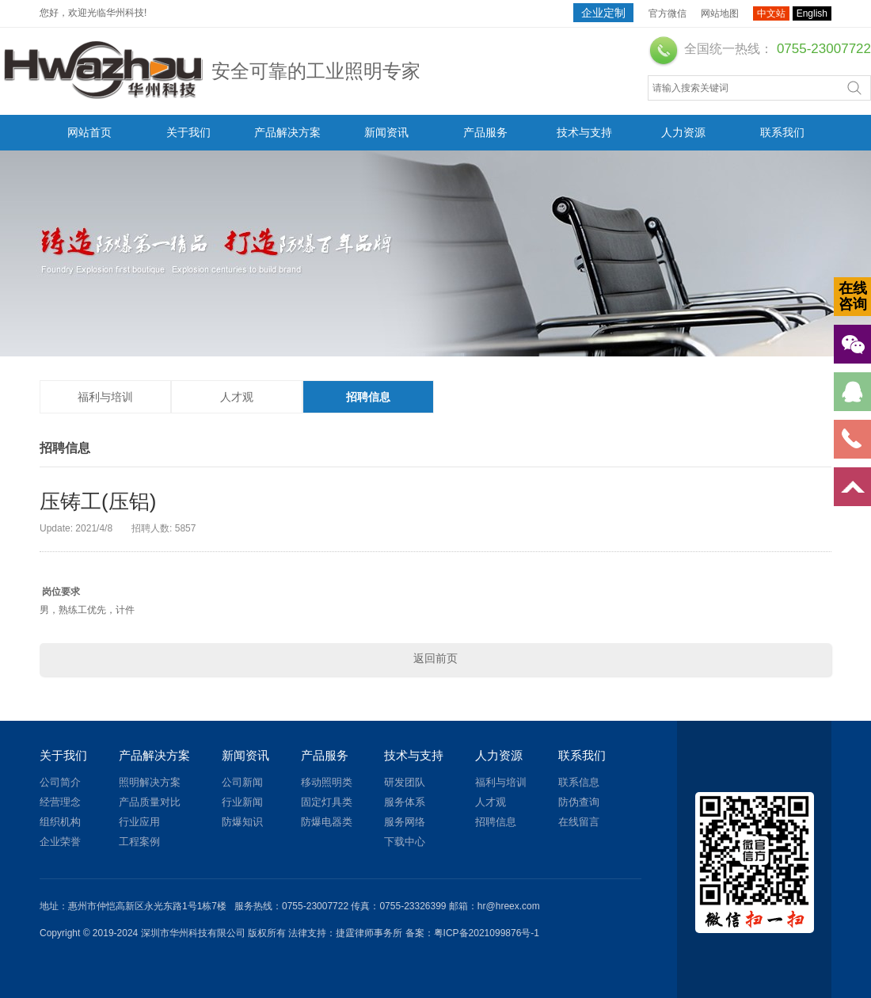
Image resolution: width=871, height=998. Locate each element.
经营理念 (60, 802)
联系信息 (578, 782)
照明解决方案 (150, 782)
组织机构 (60, 822)
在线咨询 (853, 296)
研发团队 (404, 782)
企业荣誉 (60, 842)
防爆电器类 (326, 822)
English (812, 13)
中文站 (771, 13)
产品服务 (485, 132)
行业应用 (139, 822)
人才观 (236, 396)
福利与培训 (105, 396)
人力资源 (683, 132)
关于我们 (188, 132)
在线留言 (578, 822)
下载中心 (404, 842)
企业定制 (603, 12)
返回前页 (435, 658)
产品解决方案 (287, 132)
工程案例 (139, 842)
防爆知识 (242, 822)
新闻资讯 (386, 132)
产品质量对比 (150, 802)
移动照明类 (326, 782)
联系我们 (782, 132)
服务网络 (404, 822)
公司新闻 (242, 782)
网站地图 (720, 13)
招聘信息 (368, 396)
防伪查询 (578, 802)
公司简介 (60, 782)
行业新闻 (242, 802)
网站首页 (89, 132)
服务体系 (404, 802)
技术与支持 (584, 132)
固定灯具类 (326, 802)
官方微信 (667, 13)
